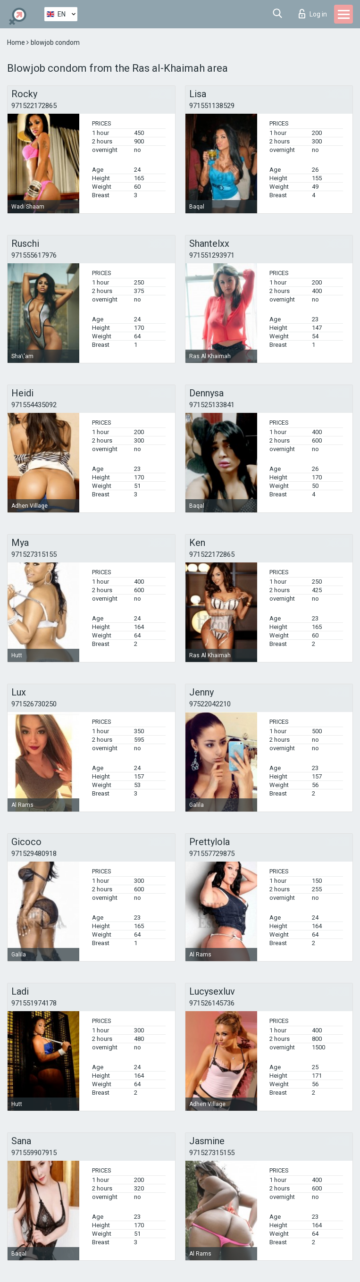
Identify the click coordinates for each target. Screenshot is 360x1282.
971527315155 (34, 554)
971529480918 (34, 853)
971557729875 (211, 853)
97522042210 (210, 704)
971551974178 (34, 1003)
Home (16, 42)
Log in (313, 13)
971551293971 (211, 255)
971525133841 (211, 405)
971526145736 (211, 1003)
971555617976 (34, 255)
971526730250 (34, 704)
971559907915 (34, 1152)
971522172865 (34, 105)
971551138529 (211, 105)
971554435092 (34, 405)
